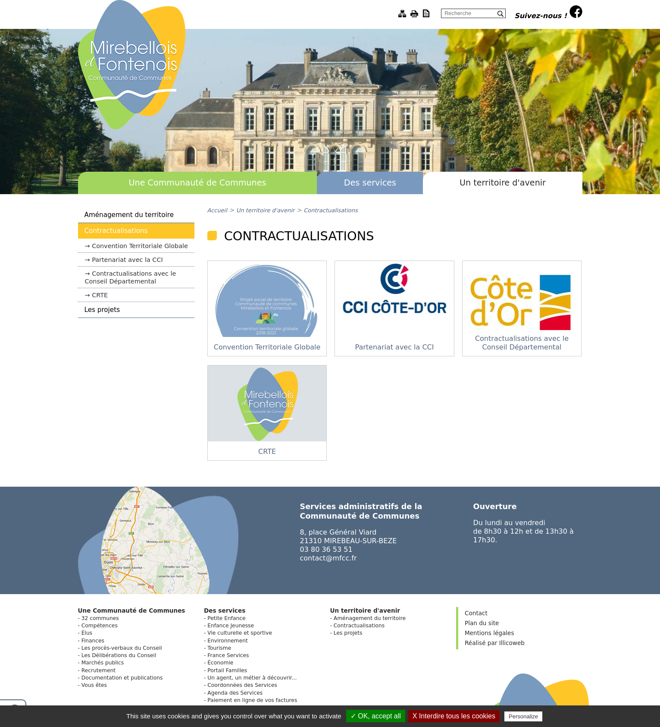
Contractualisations (116, 231)
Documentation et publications (122, 678)
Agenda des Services (235, 693)
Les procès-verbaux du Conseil (121, 648)
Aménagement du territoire (129, 215)
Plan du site (482, 623)
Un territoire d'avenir (503, 183)
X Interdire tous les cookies (454, 716)
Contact (476, 613)
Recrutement (98, 670)
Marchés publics (102, 663)
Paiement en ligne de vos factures (252, 700)
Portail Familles (227, 670)
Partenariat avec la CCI (127, 259)
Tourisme (219, 648)
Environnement (227, 641)
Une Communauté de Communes (197, 183)
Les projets (102, 310)
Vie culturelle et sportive (239, 633)
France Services (228, 655)
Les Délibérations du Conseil (118, 655)
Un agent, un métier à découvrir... (252, 678)
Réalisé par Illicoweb (495, 642)
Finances (92, 641)
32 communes (100, 618)
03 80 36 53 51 (326, 549)
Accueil (217, 210)
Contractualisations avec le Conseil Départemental (130, 277)
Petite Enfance (226, 618)
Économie (220, 663)
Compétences (99, 626)
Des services (370, 183)
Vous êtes (94, 685)
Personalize (523, 716)
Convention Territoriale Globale (140, 245)
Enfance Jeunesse (230, 626)
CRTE (100, 295)
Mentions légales (489, 632)
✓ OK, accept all (375, 716)
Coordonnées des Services (242, 685)
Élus (86, 633)
